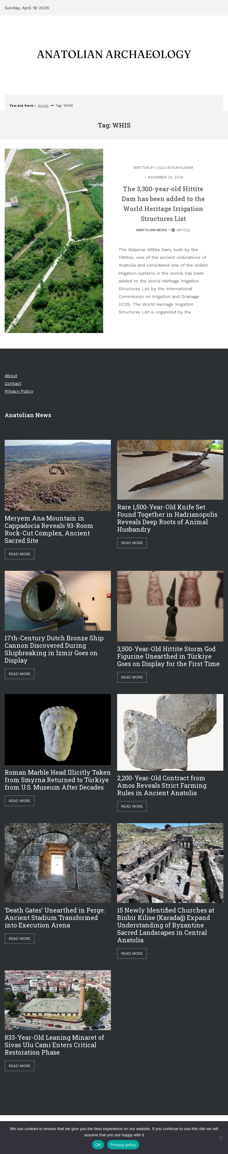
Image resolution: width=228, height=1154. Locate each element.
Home (43, 105)
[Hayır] (220, 1137)
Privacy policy (123, 1145)
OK (98, 1145)
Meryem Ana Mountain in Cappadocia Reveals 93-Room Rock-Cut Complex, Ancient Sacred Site (49, 529)
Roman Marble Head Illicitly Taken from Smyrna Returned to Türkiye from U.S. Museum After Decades (58, 780)
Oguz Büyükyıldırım (174, 168)
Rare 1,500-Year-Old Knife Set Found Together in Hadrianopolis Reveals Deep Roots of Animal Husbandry (167, 518)
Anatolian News (151, 230)
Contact (13, 383)
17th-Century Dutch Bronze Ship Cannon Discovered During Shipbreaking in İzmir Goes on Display (54, 649)
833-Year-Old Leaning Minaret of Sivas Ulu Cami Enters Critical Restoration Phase (54, 1045)
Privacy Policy (19, 391)
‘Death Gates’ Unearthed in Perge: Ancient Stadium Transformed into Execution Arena (55, 917)
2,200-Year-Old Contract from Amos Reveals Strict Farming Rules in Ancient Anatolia (162, 785)
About (11, 375)
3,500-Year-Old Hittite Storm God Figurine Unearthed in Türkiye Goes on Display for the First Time (168, 656)
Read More (19, 554)
